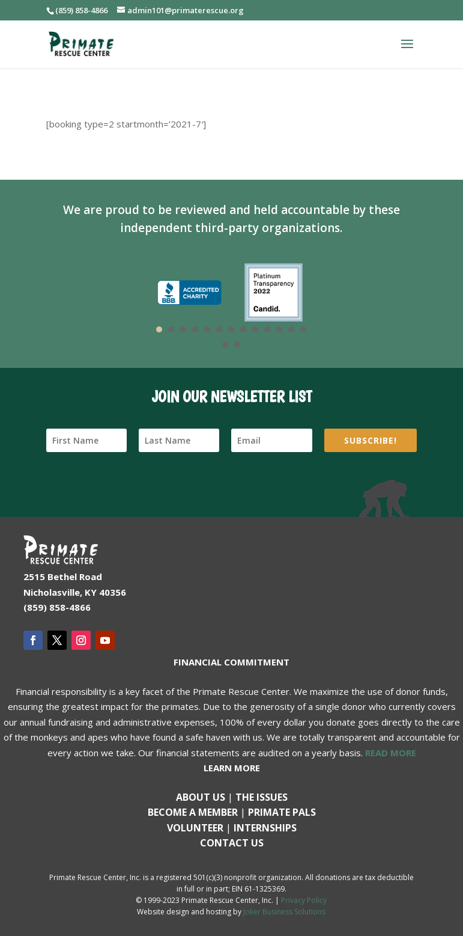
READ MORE (390, 753)
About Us (200, 797)
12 (291, 329)
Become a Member (193, 812)
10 (267, 329)
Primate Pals (282, 812)
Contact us (232, 842)
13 (303, 329)
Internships (265, 827)
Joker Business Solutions (284, 912)
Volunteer (195, 827)
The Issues (261, 797)
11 (279, 329)
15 (237, 344)
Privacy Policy (304, 900)
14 (225, 344)
